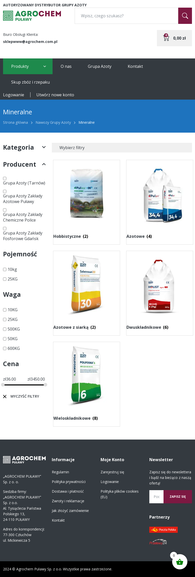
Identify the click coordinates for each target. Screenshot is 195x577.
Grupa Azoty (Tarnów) (24, 183)
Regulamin (60, 472)
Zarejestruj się (112, 472)
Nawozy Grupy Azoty (53, 122)
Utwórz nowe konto (55, 95)
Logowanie (13, 95)
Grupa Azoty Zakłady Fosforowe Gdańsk (22, 235)
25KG (13, 279)
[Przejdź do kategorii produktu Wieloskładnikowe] (86, 383)
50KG (13, 338)
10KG (13, 310)
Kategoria (24, 147)
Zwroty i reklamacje (68, 500)
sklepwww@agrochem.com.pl (30, 41)
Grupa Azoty (99, 66)
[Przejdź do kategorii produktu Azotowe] (159, 201)
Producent (24, 164)
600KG (14, 348)
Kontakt (135, 66)
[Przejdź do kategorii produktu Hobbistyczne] (86, 201)
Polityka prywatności (69, 481)
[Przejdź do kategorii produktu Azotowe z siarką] (86, 292)
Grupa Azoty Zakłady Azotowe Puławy (22, 198)
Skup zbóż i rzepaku (30, 82)
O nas (66, 66)
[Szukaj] (185, 16)
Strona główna (15, 122)
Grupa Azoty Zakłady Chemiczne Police (22, 217)
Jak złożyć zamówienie (70, 510)
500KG (14, 329)
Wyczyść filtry (24, 396)
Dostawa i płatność (68, 491)
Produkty (20, 66)
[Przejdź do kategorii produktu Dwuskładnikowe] (159, 292)
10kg (12, 269)
